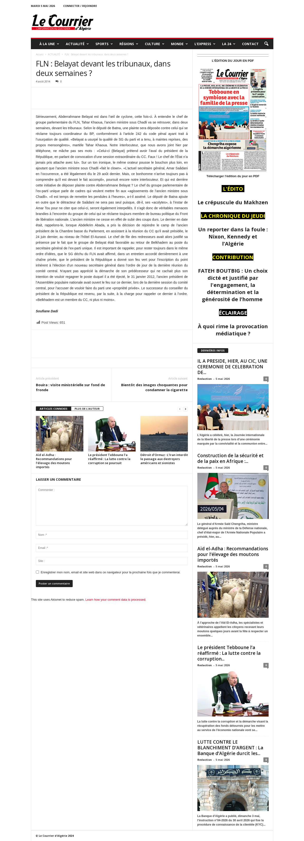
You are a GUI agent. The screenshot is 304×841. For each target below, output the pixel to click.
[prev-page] (179, 408)
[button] (266, 44)
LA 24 (228, 44)
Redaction (204, 378)
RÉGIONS (128, 44)
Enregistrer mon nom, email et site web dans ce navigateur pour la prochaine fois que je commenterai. (110, 572)
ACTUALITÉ (77, 44)
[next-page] (185, 408)
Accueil (39, 54)
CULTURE (154, 44)
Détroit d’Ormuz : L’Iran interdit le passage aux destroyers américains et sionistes (164, 459)
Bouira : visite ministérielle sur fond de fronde (70, 387)
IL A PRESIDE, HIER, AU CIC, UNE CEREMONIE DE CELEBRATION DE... (232, 366)
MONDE (179, 44)
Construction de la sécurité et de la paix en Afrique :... (230, 458)
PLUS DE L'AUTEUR (87, 408)
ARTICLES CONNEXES (53, 408)
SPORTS (104, 44)
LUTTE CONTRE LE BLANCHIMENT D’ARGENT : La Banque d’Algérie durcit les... (230, 747)
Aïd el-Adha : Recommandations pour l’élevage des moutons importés (54, 461)
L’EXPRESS (205, 44)
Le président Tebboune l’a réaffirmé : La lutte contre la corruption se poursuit (109, 459)
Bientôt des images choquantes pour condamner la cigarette (154, 387)
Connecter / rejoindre (80, 6)
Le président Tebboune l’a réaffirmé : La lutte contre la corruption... (229, 653)
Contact (250, 44)
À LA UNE (49, 44)
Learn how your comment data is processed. (116, 599)
